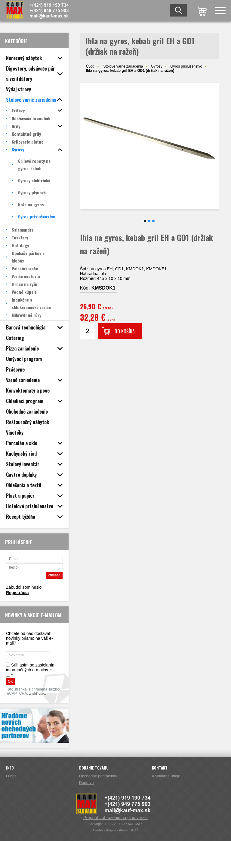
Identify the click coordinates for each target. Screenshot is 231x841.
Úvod (90, 66)
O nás (11, 776)
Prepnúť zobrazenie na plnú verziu (115, 817)
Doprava (86, 782)
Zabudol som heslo (24, 587)
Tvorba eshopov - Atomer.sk (115, 830)
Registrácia (17, 592)
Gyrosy (156, 66)
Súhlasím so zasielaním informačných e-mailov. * (31, 667)
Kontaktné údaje (166, 776)
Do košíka (125, 331)
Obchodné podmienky (98, 776)
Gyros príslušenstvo (186, 66)
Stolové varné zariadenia (123, 66)
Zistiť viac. (37, 693)
